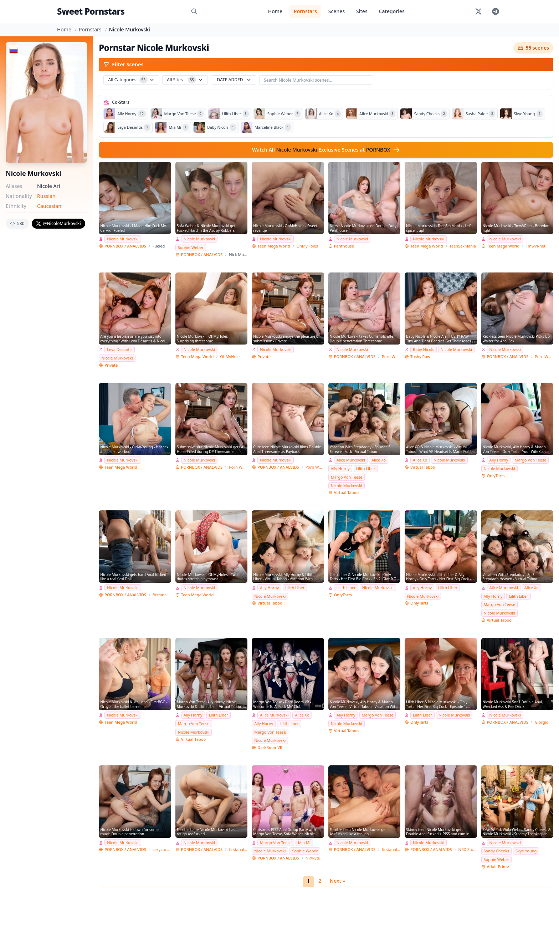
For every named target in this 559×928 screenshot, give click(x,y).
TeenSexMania (463, 246)
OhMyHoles (307, 246)
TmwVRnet (535, 246)
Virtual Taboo (346, 492)
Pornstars (305, 11)
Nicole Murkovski (122, 238)
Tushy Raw (420, 356)
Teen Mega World (273, 246)
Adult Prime (498, 866)
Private (111, 365)
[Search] (194, 11)
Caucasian (49, 206)
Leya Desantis (119, 349)
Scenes (336, 11)
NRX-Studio (315, 858)
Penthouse (344, 246)
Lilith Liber (365, 468)
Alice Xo (378, 460)
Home (275, 11)
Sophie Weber (191, 247)
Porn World (391, 356)
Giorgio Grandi (544, 722)
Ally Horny (340, 468)
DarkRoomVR (269, 747)
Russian (46, 196)
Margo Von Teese (347, 477)
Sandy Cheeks (496, 850)
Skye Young (526, 850)
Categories (392, 11)
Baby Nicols (423, 349)
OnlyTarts (496, 475)
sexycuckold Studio (162, 849)
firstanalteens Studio (162, 594)
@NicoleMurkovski (58, 223)
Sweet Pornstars (90, 11)
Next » (337, 880)
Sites (362, 11)
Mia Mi (304, 842)
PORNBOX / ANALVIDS (125, 246)
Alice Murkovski (351, 460)
